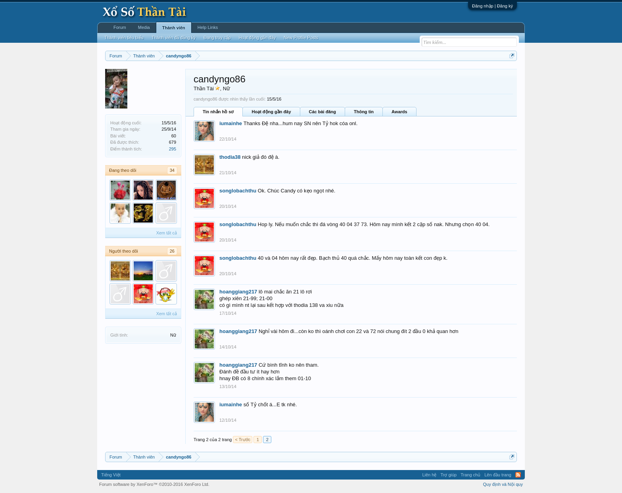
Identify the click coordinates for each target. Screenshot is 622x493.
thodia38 (229, 157)
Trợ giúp (448, 474)
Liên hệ (429, 474)
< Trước (242, 439)
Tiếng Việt (111, 474)
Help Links (208, 27)
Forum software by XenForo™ (154, 484)
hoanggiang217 (238, 292)
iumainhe (230, 123)
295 (172, 149)
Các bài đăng (322, 111)
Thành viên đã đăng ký (174, 37)
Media (144, 27)
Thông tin (364, 111)
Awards (399, 111)
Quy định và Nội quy (503, 484)
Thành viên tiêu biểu (124, 37)
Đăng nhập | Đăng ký (492, 6)
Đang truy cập (216, 37)
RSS (518, 475)
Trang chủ (470, 474)
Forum (119, 27)
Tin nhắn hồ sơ (218, 111)
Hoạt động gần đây (271, 111)
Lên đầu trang (497, 474)
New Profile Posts (301, 37)
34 (172, 170)
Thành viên (173, 27)
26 (172, 251)
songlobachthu (237, 191)
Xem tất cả (166, 232)
